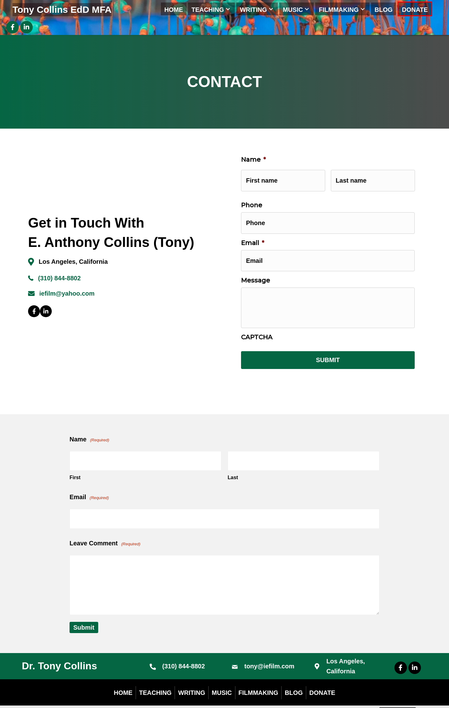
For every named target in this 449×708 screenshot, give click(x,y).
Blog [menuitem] (294, 680)
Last (233, 468)
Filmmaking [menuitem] (258, 680)
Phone (251, 201)
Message (255, 270)
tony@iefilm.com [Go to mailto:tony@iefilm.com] (269, 654)
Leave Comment (105, 532)
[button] (228, 8)
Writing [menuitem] (191, 680)
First (75, 468)
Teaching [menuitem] (155, 680)
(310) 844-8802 (59, 275)
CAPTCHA (257, 336)
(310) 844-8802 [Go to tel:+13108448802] (183, 654)
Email (252, 236)
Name (253, 159)
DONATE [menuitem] (322, 680)
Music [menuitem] (222, 680)
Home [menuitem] (123, 680)
